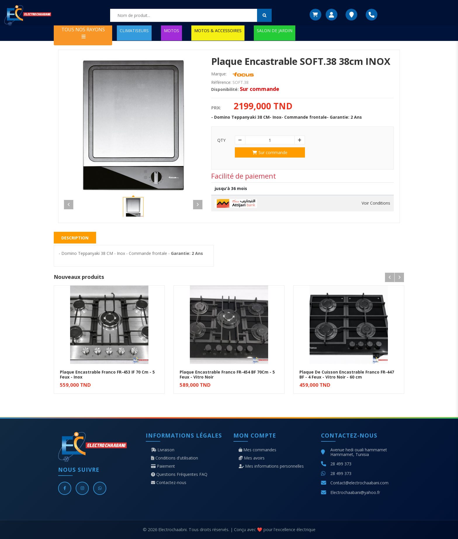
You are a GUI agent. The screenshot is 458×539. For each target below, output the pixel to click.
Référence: (221, 82)
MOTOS (171, 30)
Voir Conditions (376, 203)
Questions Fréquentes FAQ (179, 474)
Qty (221, 140)
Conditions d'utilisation (174, 458)
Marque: (219, 74)
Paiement (163, 466)
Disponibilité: (225, 89)
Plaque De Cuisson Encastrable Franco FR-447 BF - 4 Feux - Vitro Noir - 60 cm (346, 374)
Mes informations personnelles (271, 466)
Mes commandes (257, 450)
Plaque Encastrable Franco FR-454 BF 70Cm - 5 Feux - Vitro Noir (227, 374)
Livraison (162, 450)
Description (75, 238)
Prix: (216, 108)
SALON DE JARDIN (274, 30)
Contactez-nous (168, 482)
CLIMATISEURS (134, 30)
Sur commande (269, 152)
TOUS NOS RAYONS (83, 32)
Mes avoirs (252, 458)
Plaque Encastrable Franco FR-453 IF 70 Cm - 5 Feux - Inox (107, 374)
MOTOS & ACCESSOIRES (218, 30)
